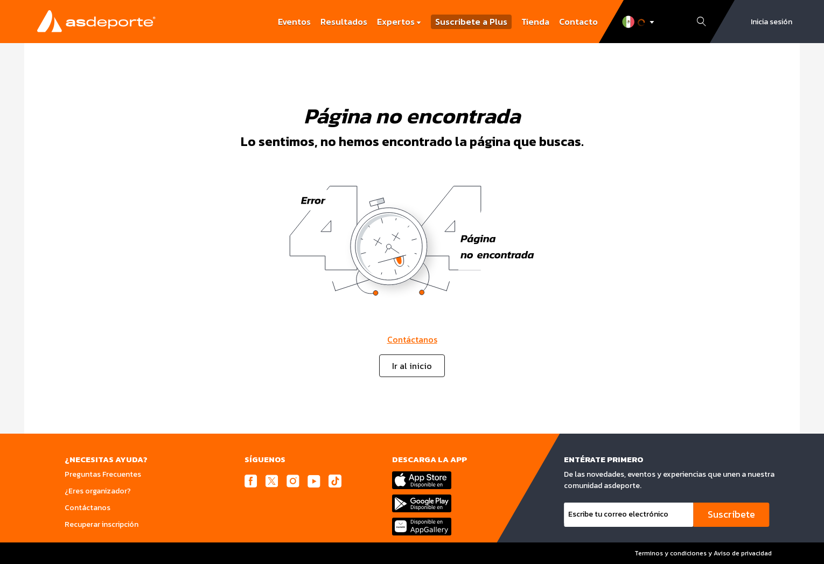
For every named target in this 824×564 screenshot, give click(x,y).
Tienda (535, 21)
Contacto (578, 21)
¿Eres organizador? (98, 491)
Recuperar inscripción (101, 524)
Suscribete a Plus (471, 22)
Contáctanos (412, 339)
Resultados (343, 21)
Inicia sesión (771, 21)
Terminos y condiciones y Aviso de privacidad (702, 553)
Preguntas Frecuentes (103, 474)
